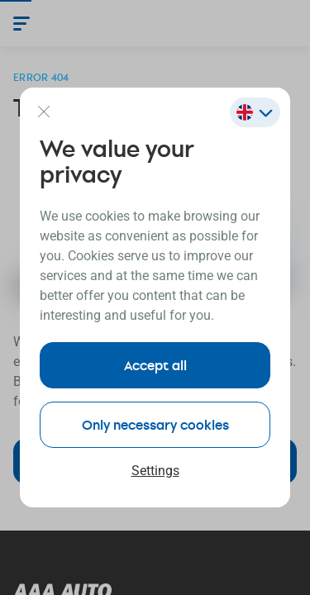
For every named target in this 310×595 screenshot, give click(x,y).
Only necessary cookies (155, 424)
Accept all (155, 365)
